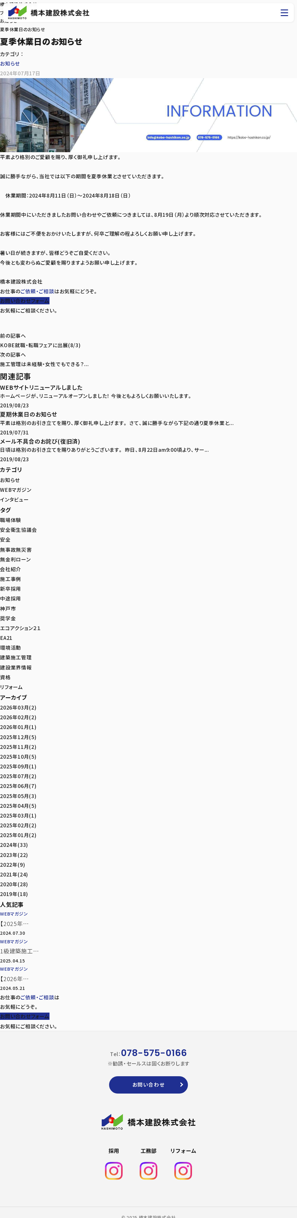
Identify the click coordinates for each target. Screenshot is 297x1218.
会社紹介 (10, 567)
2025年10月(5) (18, 750)
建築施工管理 (16, 653)
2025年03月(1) (18, 808)
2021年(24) (14, 865)
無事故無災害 (16, 548)
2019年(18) (14, 884)
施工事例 (10, 577)
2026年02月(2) (18, 712)
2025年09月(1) (18, 760)
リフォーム (11, 682)
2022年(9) (12, 855)
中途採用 (10, 596)
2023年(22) (14, 846)
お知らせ (10, 63)
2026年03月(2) (18, 702)
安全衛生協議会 (18, 529)
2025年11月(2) (18, 740)
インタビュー (14, 499)
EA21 (6, 634)
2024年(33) (14, 836)
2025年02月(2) (18, 817)
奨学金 (8, 615)
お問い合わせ (148, 1074)
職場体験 (10, 519)
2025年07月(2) (18, 769)
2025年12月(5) (18, 731)
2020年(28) (14, 875)
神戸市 (8, 605)
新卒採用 (10, 586)
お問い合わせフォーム (25, 300)
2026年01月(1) (18, 722)
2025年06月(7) (18, 779)
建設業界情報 (16, 663)
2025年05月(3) (18, 788)
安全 (5, 538)
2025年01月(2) (18, 827)
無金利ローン (15, 557)
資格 (5, 672)
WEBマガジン (16, 489)
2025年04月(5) (18, 798)
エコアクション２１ (20, 625)
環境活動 (10, 644)
